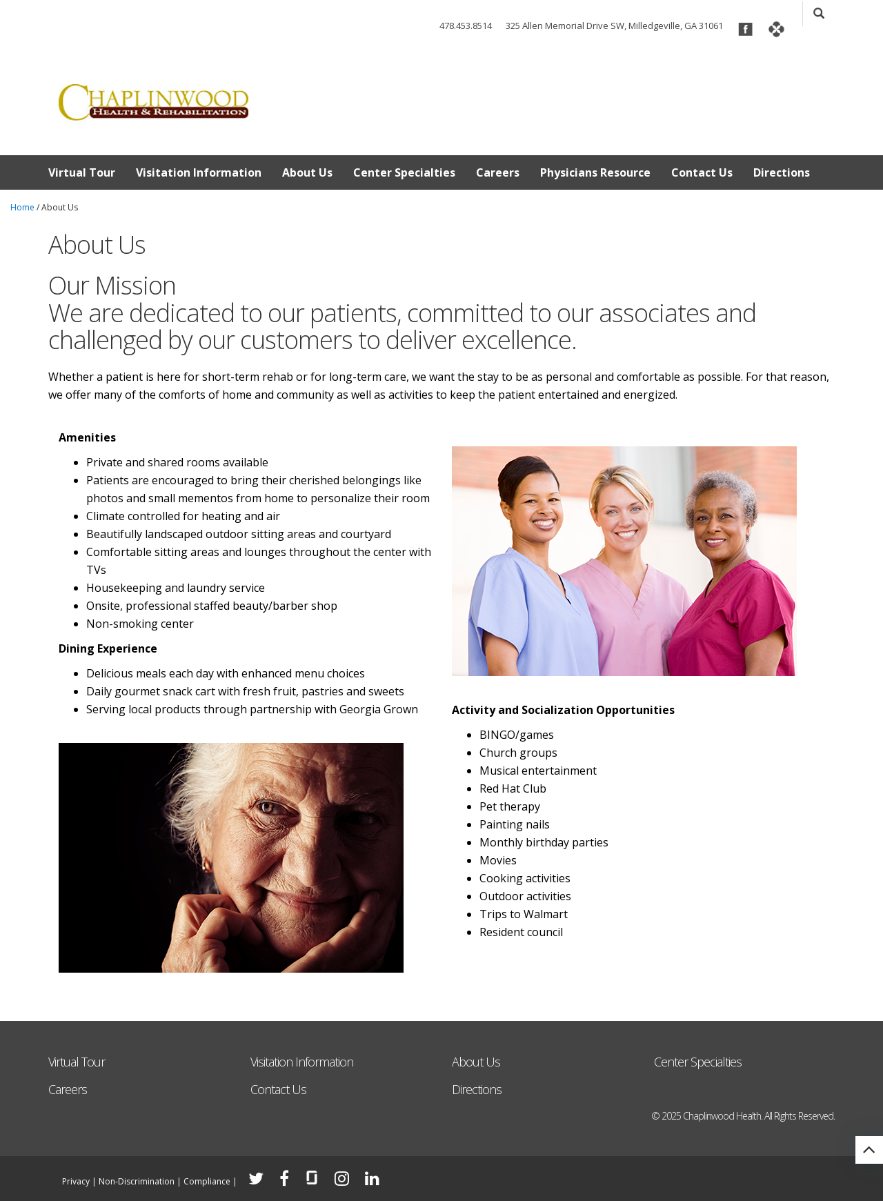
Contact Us (702, 172)
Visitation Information (198, 172)
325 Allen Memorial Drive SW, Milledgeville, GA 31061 (614, 25)
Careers (497, 172)
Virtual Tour (81, 172)
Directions (781, 172)
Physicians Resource (595, 172)
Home (22, 207)
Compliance (206, 1181)
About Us (307, 172)
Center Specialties (404, 172)
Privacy (76, 1181)
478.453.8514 (465, 25)
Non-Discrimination (137, 1181)
